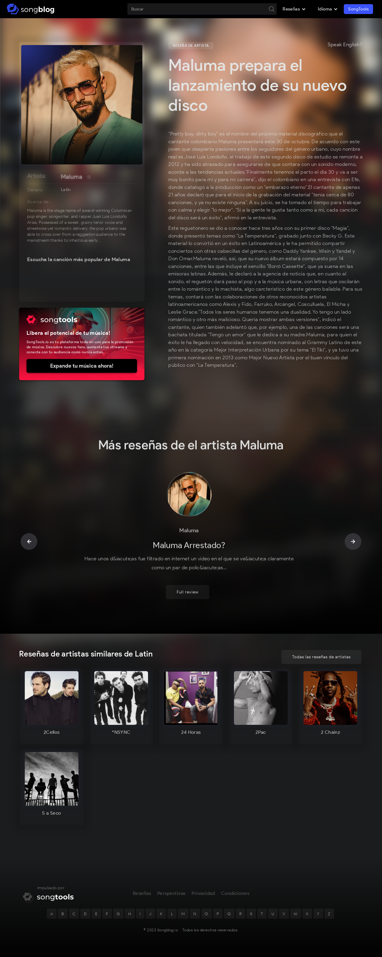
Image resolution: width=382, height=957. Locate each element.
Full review (187, 595)
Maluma (71, 176)
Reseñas (142, 896)
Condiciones (235, 896)
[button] (294, 9)
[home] (30, 9)
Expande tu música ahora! (81, 366)
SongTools (358, 9)
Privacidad (203, 896)
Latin (66, 189)
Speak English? (345, 44)
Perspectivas (171, 896)
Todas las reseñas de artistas (321, 656)
